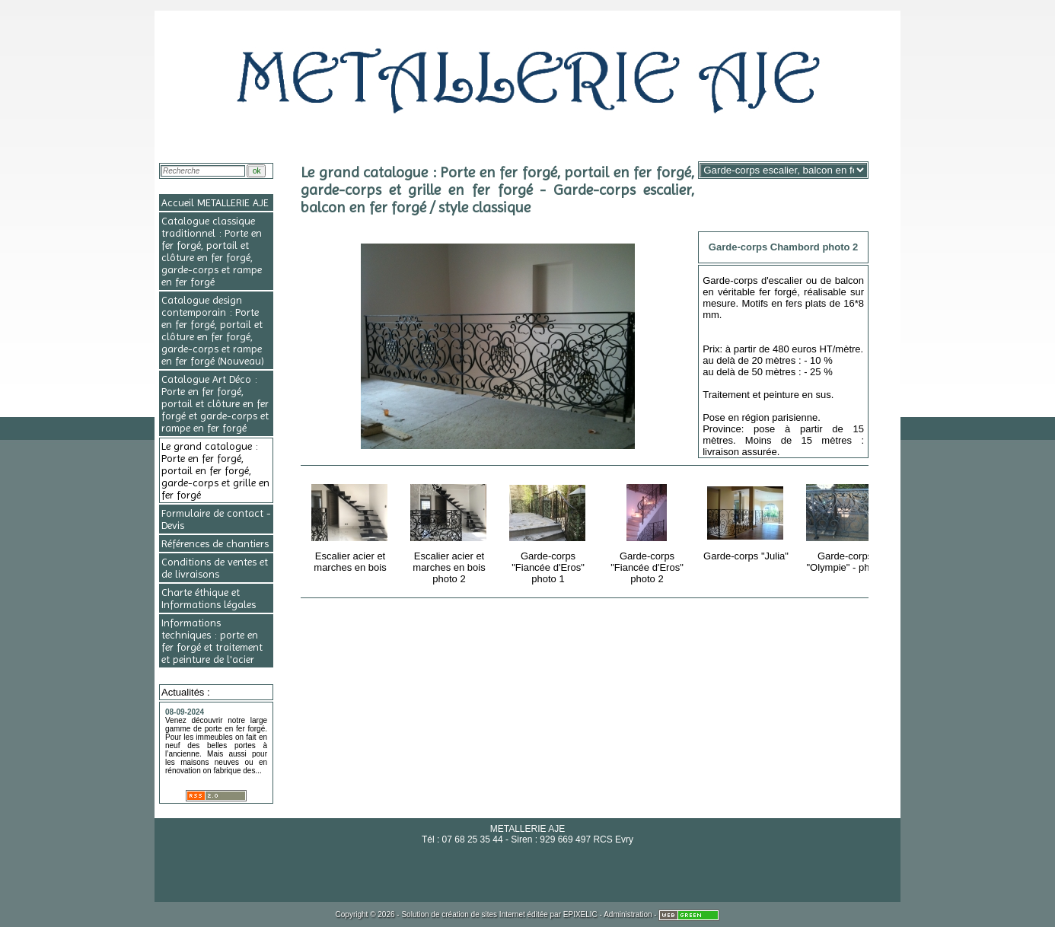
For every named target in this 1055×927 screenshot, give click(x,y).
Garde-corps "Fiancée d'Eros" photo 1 (549, 531)
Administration (628, 914)
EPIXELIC (580, 914)
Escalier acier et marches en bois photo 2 (450, 531)
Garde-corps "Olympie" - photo (846, 525)
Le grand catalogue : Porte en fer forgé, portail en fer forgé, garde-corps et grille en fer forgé (215, 470)
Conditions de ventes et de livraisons (214, 568)
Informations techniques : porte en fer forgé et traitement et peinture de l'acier (212, 640)
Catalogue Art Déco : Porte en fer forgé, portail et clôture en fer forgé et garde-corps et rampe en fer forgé (215, 403)
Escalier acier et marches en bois (351, 525)
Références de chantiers (215, 543)
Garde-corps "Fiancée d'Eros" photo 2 (648, 531)
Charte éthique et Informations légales (208, 598)
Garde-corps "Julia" (747, 520)
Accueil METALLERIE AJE (215, 202)
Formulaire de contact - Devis (216, 519)
